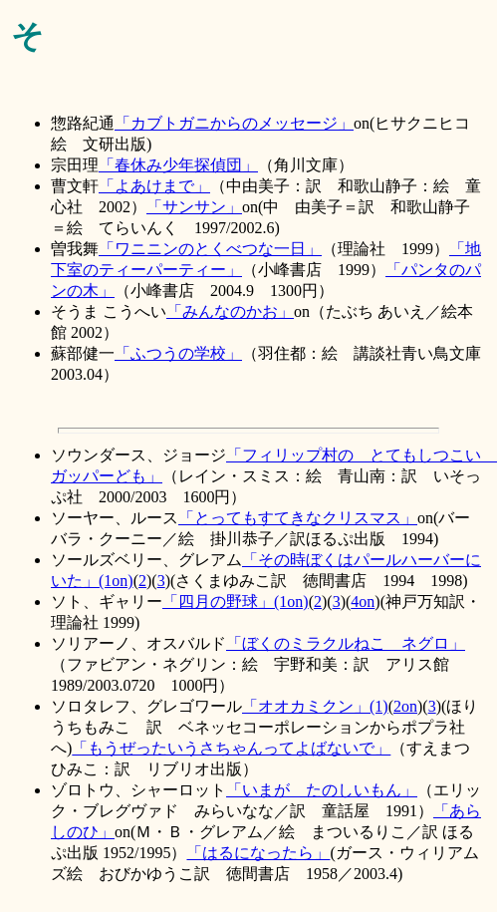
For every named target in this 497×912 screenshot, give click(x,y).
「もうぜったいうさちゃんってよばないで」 (231, 748)
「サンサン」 (194, 206)
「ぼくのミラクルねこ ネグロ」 (345, 643)
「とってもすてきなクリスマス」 (297, 517)
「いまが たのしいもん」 (321, 789)
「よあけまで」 (154, 185)
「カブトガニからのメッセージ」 (234, 123)
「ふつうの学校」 (178, 353)
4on (362, 601)
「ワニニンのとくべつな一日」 (210, 248)
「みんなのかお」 (230, 311)
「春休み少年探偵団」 (178, 164)
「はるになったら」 (258, 852)
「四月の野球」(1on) (235, 601)
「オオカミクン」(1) (315, 706)
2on (405, 706)
